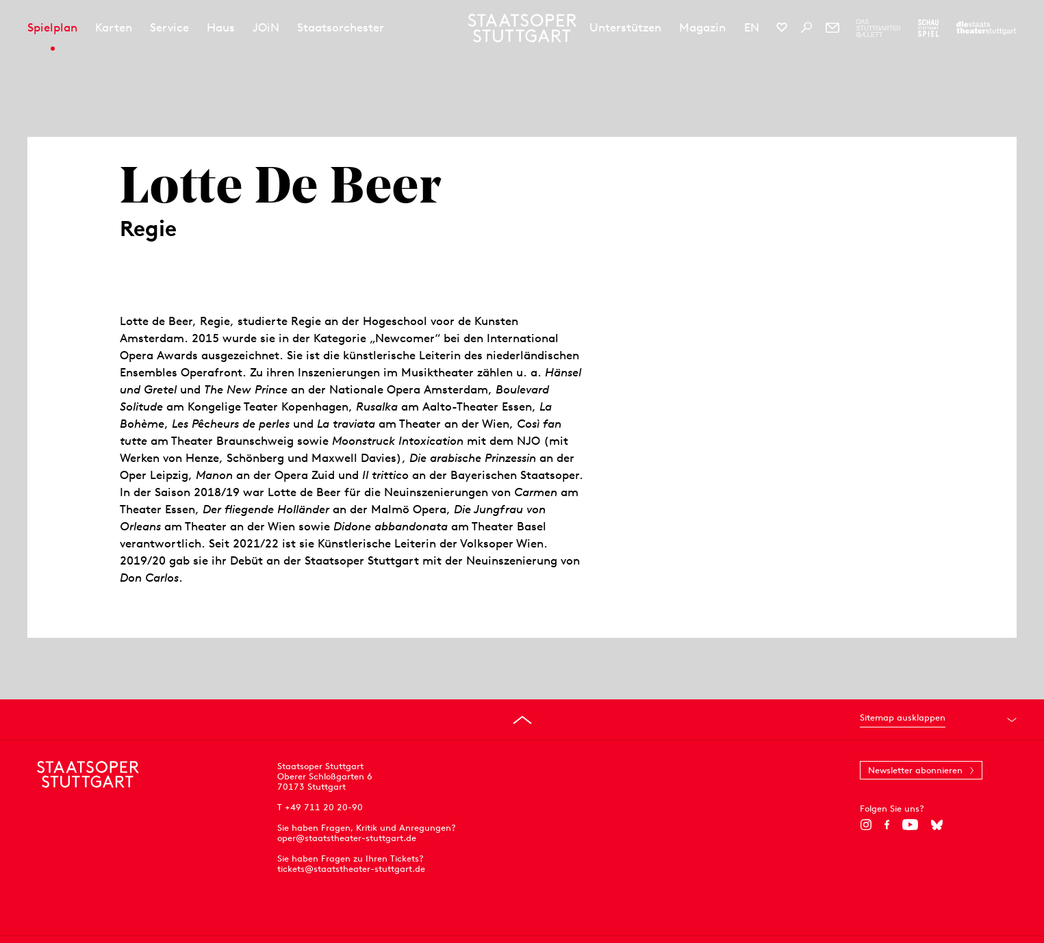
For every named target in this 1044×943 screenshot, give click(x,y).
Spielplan (52, 27)
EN (751, 27)
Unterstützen (625, 27)
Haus (221, 27)
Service (169, 27)
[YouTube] (910, 824)
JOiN (266, 27)
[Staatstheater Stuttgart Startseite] (522, 28)
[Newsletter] (832, 27)
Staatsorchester (340, 27)
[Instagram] (865, 824)
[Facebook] (886, 824)
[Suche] (806, 27)
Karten (113, 27)
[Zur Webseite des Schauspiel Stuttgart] (928, 28)
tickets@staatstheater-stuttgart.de (351, 869)
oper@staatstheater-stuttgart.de (346, 838)
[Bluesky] (937, 824)
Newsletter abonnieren (915, 770)
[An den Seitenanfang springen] (522, 720)
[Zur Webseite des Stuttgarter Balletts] (878, 28)
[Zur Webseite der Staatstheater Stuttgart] (986, 28)
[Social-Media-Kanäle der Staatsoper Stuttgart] (781, 27)
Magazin (702, 27)
